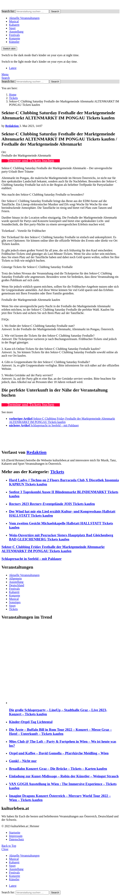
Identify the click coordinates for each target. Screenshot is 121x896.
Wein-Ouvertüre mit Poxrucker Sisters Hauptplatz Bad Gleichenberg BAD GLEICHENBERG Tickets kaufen (61, 537)
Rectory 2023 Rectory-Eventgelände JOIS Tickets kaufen (52, 504)
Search (55, 11)
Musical (14, 21)
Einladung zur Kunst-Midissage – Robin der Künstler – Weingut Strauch (64, 776)
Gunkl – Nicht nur (23, 761)
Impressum (15, 836)
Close (5, 849)
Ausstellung (16, 31)
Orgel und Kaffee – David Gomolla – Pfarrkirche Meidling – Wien (59, 753)
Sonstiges (15, 602)
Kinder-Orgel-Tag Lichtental (31, 722)
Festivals (14, 35)
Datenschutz (16, 839)
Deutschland (16, 585)
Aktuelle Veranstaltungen (24, 18)
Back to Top (9, 845)
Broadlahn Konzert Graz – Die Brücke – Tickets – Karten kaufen (58, 769)
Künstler (14, 41)
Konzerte (14, 38)
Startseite (14, 832)
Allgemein (15, 578)
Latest (12, 68)
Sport (12, 28)
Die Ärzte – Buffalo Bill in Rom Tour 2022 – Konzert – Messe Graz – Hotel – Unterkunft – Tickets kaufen (60, 732)
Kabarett (14, 24)
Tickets (57, 471)
